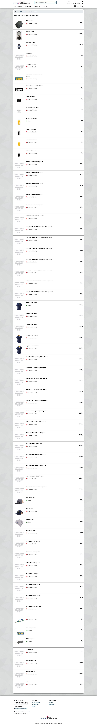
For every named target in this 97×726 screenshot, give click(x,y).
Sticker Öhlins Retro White (32, 107)
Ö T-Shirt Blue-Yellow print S (32, 552)
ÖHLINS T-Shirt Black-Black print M (34, 183)
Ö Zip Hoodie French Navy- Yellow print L (35, 454)
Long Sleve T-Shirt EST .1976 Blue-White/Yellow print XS (39, 226)
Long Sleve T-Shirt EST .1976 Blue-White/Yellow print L (39, 259)
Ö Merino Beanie (30, 519)
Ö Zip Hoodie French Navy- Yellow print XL (36, 465)
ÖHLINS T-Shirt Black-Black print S (34, 172)
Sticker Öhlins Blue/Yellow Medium (34, 75)
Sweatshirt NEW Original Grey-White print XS (36, 356)
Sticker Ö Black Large (31, 129)
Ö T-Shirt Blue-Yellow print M (33, 562)
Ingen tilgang (80, 6)
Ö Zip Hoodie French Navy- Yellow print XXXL (36, 487)
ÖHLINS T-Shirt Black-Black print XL (34, 205)
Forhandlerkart (35, 704)
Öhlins (21, 11)
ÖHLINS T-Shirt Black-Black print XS (34, 161)
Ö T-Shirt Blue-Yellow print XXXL (33, 606)
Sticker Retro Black (30, 96)
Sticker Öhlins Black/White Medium (34, 85)
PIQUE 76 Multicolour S (31, 302)
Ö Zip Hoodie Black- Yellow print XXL (34, 476)
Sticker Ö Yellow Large (31, 118)
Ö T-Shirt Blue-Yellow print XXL (33, 595)
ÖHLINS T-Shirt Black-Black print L (34, 194)
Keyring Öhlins (29, 649)
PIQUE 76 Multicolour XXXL (32, 346)
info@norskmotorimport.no (21, 708)
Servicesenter (37, 6)
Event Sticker (29, 53)
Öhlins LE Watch (30, 31)
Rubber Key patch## (31, 627)
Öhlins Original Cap (30, 497)
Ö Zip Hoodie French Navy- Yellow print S (35, 432)
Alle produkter (18, 6)
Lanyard (28, 617)
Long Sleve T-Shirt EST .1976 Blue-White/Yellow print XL (39, 270)
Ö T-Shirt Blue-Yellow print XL (33, 584)
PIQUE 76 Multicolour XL (32, 335)
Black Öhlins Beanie (30, 530)
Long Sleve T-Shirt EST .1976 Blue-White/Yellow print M (39, 248)
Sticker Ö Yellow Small (31, 140)
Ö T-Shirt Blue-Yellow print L (32, 573)
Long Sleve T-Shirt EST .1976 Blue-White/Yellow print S (39, 237)
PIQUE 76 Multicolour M (31, 313)
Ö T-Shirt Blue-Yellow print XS (33, 541)
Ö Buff (27, 682)
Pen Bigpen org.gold (31, 64)
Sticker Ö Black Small (31, 150)
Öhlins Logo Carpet (30, 671)
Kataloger (45, 6)
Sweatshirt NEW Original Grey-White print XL (36, 400)
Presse (33, 706)
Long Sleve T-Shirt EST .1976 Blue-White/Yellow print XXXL (40, 291)
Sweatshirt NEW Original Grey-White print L (36, 389)
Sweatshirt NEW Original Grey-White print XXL (37, 411)
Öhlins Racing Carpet (31, 660)
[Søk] (55, 2)
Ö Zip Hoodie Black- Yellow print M (34, 443)
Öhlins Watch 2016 (30, 42)
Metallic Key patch (30, 638)
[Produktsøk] (43, 2)
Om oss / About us (36, 702)
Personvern (52, 704)
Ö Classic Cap (29, 508)
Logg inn (51, 702)
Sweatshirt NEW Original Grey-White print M (36, 378)
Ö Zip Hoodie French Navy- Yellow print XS (36, 421)
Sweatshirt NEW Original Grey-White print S (36, 367)
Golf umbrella (29, 20)
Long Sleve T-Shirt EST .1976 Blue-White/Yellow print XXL (39, 280)
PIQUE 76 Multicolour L (31, 324)
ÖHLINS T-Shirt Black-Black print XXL (35, 215)
